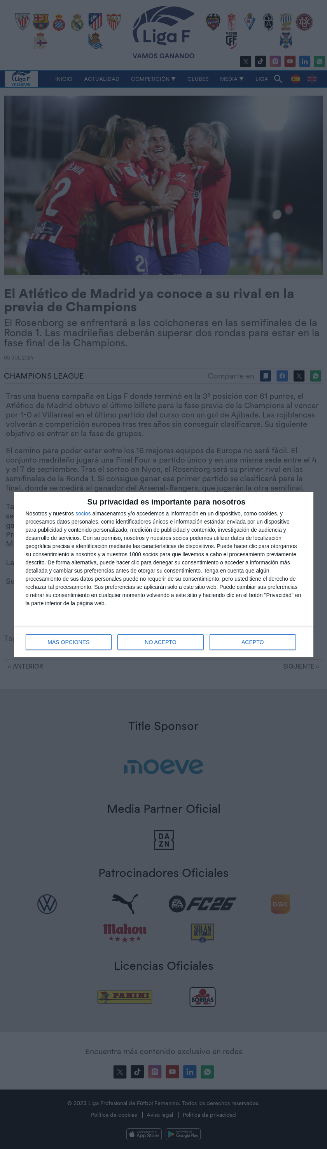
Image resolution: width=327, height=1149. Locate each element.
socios (83, 513)
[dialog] (163, 574)
